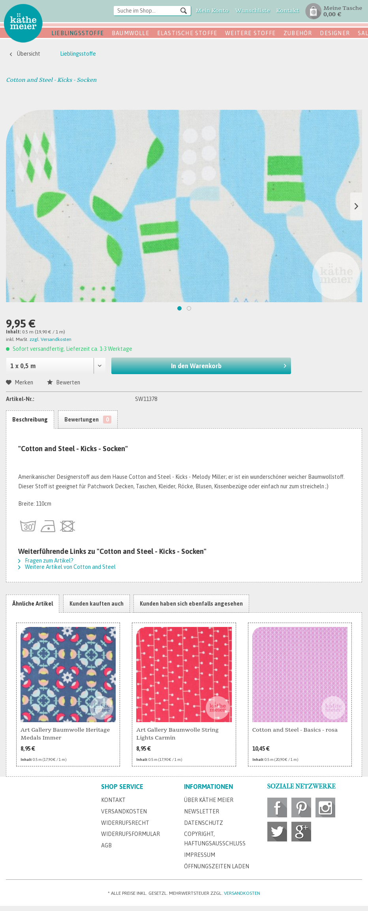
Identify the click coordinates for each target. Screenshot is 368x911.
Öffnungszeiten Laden (216, 866)
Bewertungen (87, 420)
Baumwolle (130, 33)
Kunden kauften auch (96, 603)
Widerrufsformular (130, 834)
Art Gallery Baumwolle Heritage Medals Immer (65, 734)
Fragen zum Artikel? (45, 560)
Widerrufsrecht (125, 823)
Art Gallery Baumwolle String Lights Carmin (177, 734)
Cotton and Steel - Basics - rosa (295, 730)
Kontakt (113, 800)
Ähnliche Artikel (32, 603)
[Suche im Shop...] (152, 10)
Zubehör (298, 33)
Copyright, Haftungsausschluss (215, 839)
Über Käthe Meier (208, 800)
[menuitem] (152, 11)
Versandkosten (124, 811)
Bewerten (63, 382)
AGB (106, 845)
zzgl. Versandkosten (50, 339)
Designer (335, 33)
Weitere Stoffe (250, 33)
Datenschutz (203, 823)
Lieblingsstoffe (77, 33)
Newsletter (201, 811)
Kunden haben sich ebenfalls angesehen (191, 603)
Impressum (199, 855)
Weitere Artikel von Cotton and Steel (67, 567)
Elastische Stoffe (187, 33)
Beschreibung (30, 419)
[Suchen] (183, 10)
